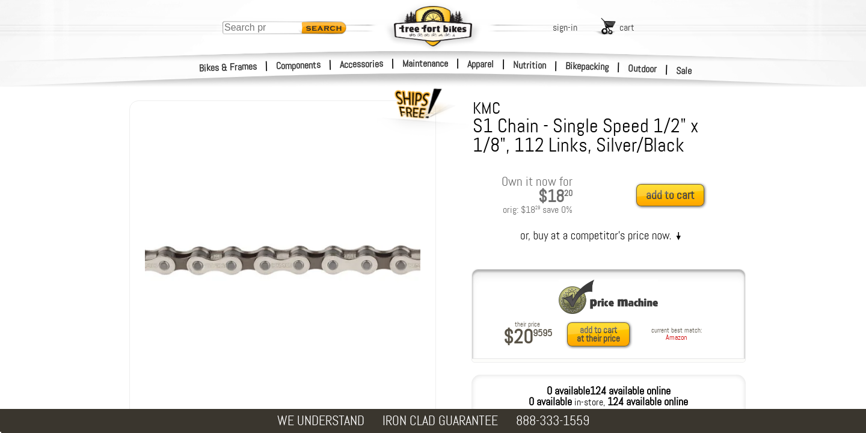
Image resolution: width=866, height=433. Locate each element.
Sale (684, 71)
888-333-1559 (552, 420)
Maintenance (425, 63)
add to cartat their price (598, 334)
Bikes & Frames (228, 67)
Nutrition (529, 65)
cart (626, 27)
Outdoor (642, 68)
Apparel (480, 64)
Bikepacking (587, 66)
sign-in (565, 27)
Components (298, 65)
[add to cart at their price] (601, 334)
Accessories (361, 64)
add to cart (670, 195)
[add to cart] (673, 195)
